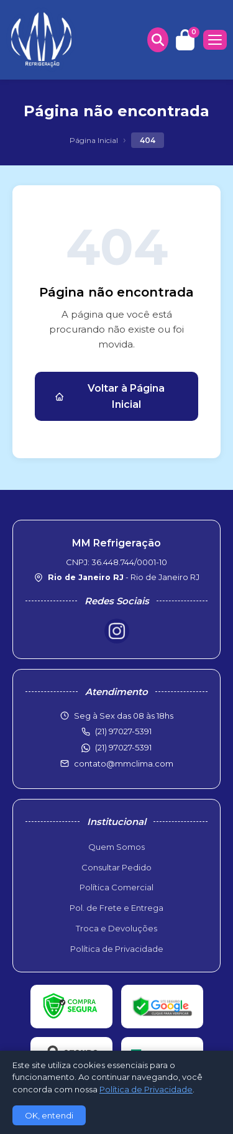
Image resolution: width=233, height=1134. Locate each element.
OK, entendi (49, 1115)
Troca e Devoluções (116, 928)
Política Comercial (116, 887)
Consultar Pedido (116, 867)
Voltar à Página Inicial (110, 396)
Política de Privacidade (116, 949)
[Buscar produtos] (157, 39)
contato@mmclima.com (123, 763)
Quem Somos (116, 847)
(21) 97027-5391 (123, 747)
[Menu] (215, 40)
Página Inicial (94, 140)
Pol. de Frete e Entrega (116, 908)
